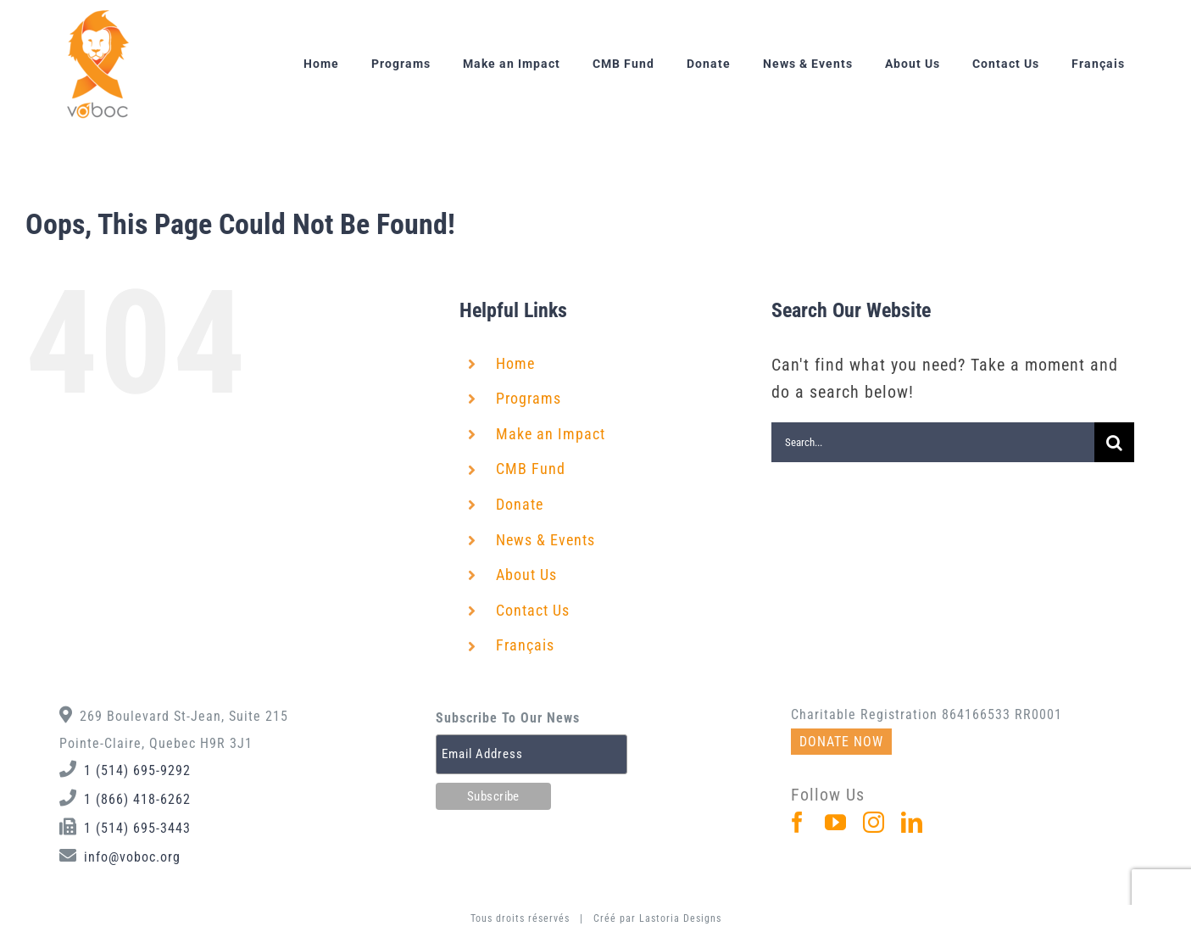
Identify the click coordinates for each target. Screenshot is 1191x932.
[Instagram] (874, 822)
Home (515, 363)
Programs (528, 398)
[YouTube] (836, 822)
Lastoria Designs (680, 918)
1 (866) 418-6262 (137, 799)
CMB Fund (530, 468)
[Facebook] (798, 822)
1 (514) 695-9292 (137, 770)
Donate (519, 504)
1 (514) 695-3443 (137, 828)
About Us (526, 574)
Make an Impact (550, 434)
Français (525, 645)
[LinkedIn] (912, 822)
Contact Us (533, 610)
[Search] (1114, 442)
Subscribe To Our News (508, 718)
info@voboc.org (132, 857)
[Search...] (932, 442)
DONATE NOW (841, 742)
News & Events (545, 540)
